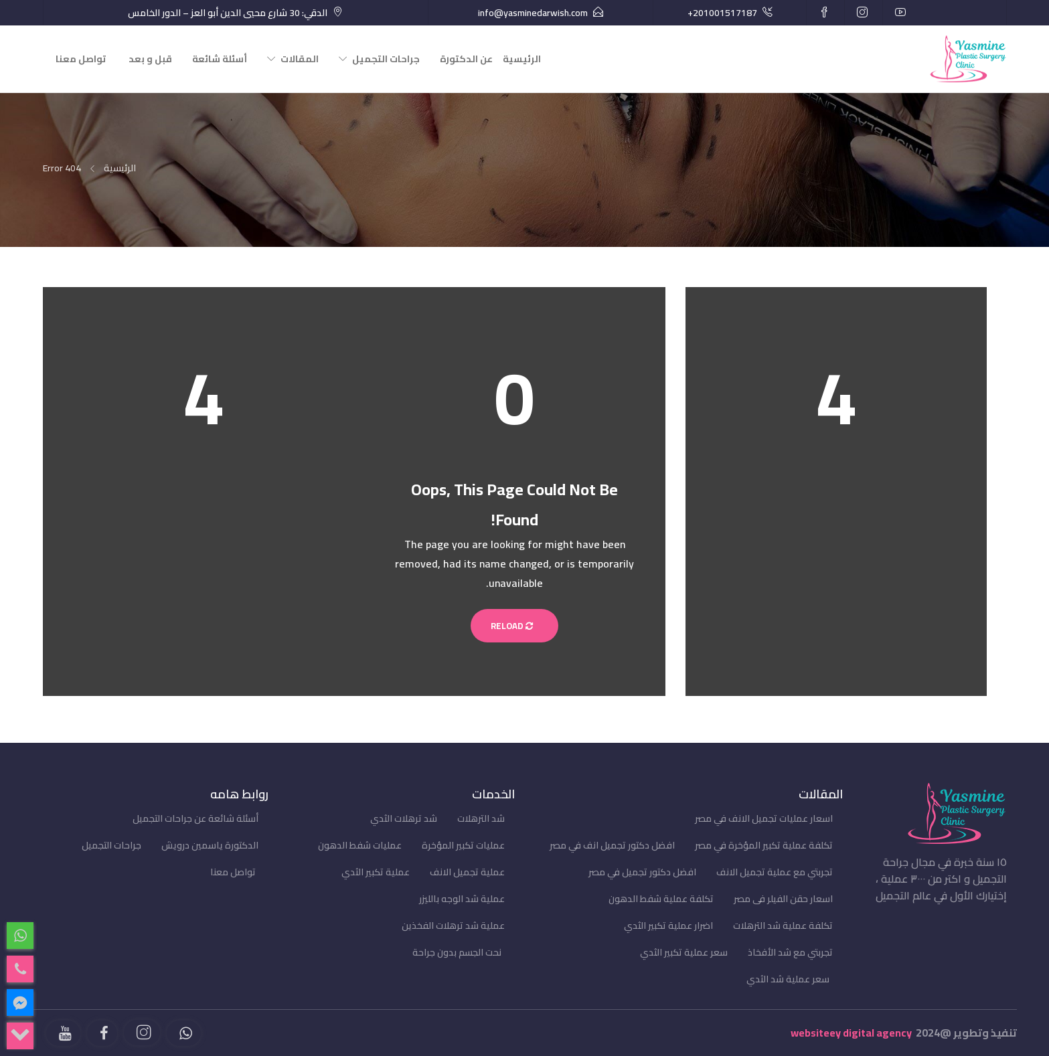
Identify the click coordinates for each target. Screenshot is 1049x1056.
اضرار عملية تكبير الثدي (668, 925)
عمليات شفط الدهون (360, 845)
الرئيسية (522, 59)
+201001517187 (722, 12)
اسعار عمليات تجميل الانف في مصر (764, 818)
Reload (514, 626)
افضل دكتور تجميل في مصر (642, 872)
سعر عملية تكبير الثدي (684, 952)
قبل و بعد (150, 59)
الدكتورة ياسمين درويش (209, 845)
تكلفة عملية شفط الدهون (661, 898)
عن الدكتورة (466, 59)
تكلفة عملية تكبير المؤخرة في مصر (764, 845)
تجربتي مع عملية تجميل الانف (774, 872)
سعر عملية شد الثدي (787, 979)
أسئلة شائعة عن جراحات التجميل (195, 818)
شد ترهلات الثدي (403, 818)
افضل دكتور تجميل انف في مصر (612, 845)
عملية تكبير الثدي (375, 872)
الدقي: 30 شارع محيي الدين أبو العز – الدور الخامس (227, 12)
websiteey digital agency (851, 1033)
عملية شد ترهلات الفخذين (453, 925)
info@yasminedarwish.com (533, 12)
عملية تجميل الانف (467, 872)
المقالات (299, 59)
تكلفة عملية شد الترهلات (783, 925)
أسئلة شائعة (219, 59)
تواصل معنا (81, 59)
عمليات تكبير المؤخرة (463, 845)
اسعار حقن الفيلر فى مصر (783, 898)
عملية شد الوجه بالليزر (462, 898)
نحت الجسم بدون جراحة (456, 952)
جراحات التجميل (386, 59)
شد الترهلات (481, 818)
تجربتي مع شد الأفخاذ (790, 952)
